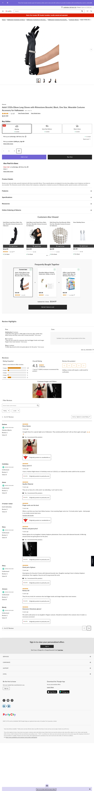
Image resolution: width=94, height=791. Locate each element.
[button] (82, 11)
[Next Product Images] (91, 49)
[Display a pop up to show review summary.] (14, 252)
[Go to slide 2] (44, 81)
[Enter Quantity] (9, 151)
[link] (9, 113)
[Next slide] (91, 3)
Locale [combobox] (16, 411)
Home (4, 19)
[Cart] (91, 11)
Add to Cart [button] (24, 157)
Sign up (6, 688)
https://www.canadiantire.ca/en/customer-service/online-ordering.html (21, 737)
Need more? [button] (87, 139)
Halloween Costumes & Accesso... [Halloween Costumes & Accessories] (36, 19)
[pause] (7, 3)
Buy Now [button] (70, 157)
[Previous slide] (3, 3)
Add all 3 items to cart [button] (47, 307)
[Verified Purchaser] (8, 427)
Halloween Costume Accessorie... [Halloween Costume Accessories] (58, 19)
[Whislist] (87, 11)
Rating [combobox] (6, 411)
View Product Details (23, 113)
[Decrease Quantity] (3, 151)
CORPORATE (47, 662)
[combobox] (82, 416)
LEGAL (47, 674)
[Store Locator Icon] (62, 7)
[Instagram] (12, 700)
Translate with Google (28, 515)
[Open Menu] (3, 11)
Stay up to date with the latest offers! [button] (46, 789)
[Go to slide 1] (38, 81)
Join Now (60, 650)
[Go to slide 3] (50, 81)
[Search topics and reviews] (20, 405)
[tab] (16, 128)
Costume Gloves (74, 19)
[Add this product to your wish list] (18, 151)
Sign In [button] (47, 646)
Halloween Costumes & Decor (16, 19)
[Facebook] (4, 700)
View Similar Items (35, 113)
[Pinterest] (8, 700)
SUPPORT (47, 668)
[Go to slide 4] (56, 81)
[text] (13, 252)
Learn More (50, 687)
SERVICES (47, 656)
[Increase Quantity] (14, 151)
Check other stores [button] (8, 143)
